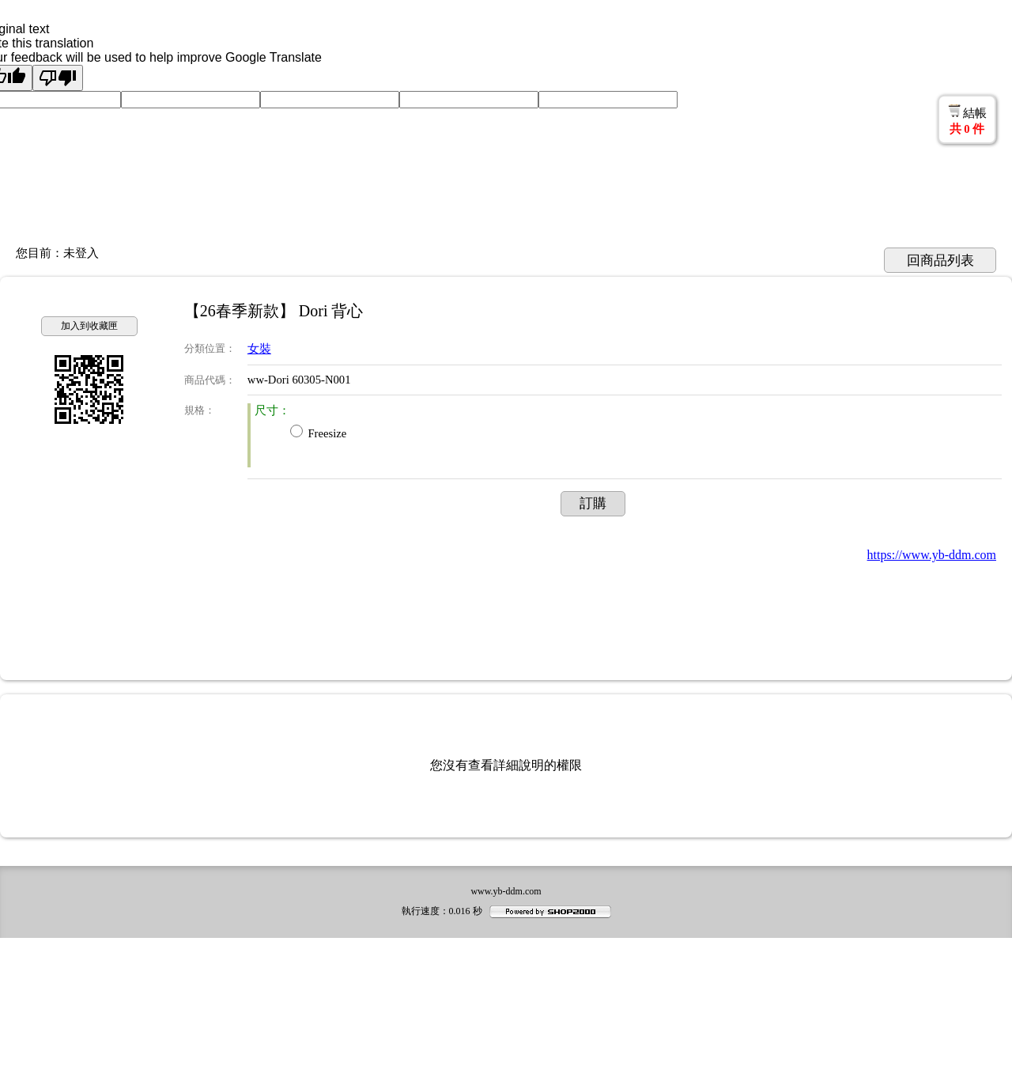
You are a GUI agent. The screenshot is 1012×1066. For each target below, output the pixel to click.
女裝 (259, 348)
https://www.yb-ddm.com (931, 554)
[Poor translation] (57, 78)
